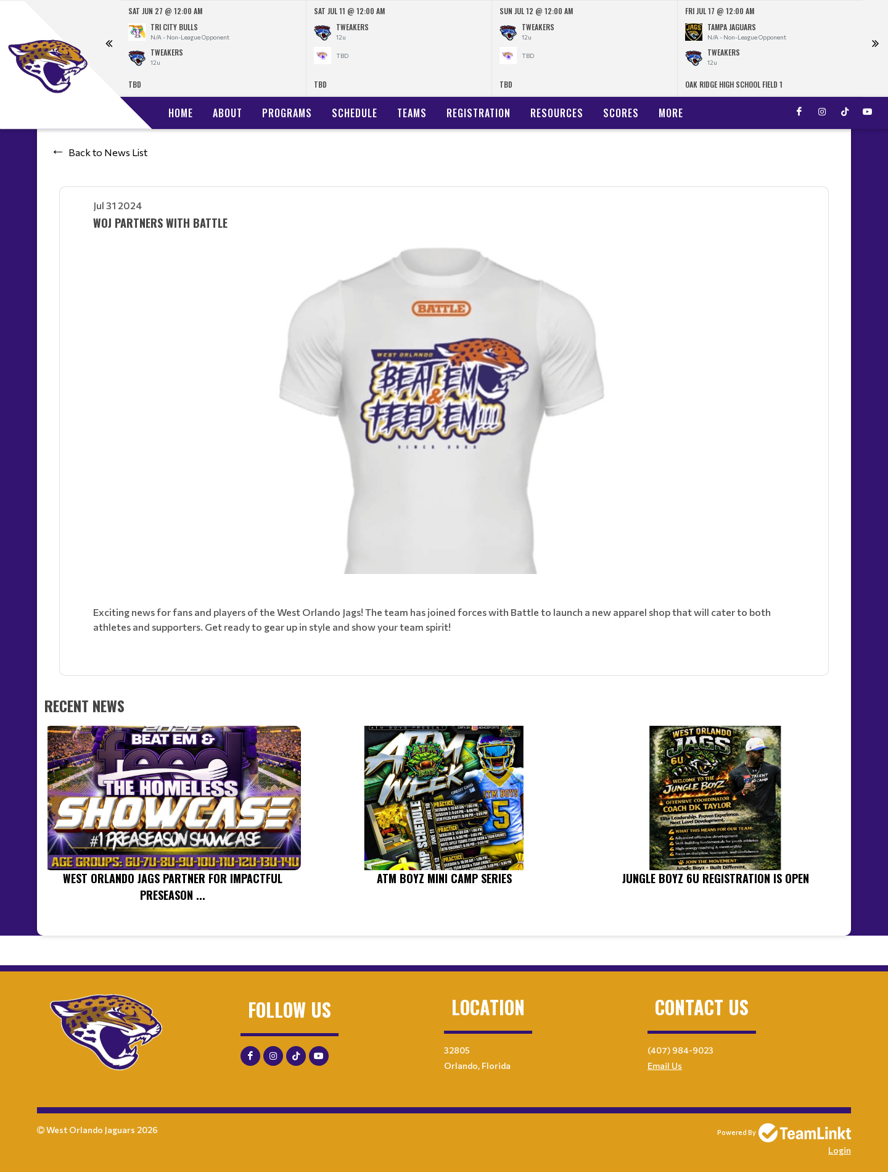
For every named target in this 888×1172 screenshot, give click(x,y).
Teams (412, 113)
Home (180, 113)
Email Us (665, 1065)
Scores (621, 113)
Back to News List (107, 152)
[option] (213, 48)
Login (839, 1150)
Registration (478, 113)
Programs (287, 113)
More (671, 113)
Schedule (354, 113)
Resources (556, 113)
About (227, 113)
